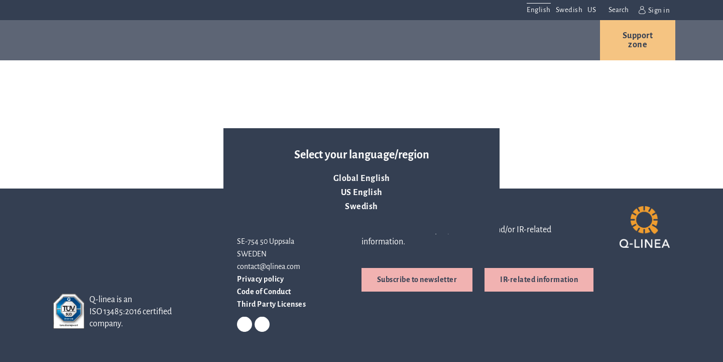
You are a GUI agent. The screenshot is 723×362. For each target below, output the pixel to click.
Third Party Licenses (271, 304)
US (591, 10)
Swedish (361, 206)
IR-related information (539, 280)
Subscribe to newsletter (417, 280)
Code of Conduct (264, 292)
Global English (361, 178)
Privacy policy (260, 279)
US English (362, 192)
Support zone (638, 40)
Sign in (654, 10)
